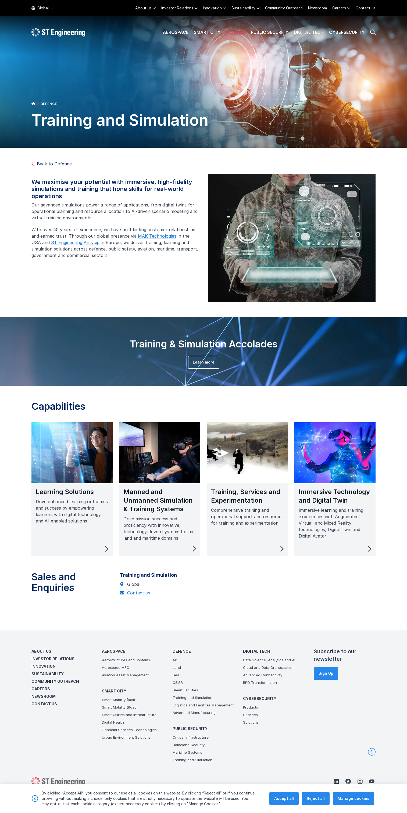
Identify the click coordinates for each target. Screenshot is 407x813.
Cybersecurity (347, 32)
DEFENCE (49, 103)
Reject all (316, 798)
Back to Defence (51, 163)
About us (143, 8)
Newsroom (317, 8)
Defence (235, 32)
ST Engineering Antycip (82, 249)
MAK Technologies (163, 242)
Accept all (284, 798)
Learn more (197, 368)
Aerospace (175, 32)
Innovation (212, 8)
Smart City (207, 32)
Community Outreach (284, 8)
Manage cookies (353, 798)
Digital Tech (309, 32)
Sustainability (243, 8)
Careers (339, 8)
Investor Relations (177, 8)
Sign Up (326, 673)
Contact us (366, 8)
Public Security (269, 32)
